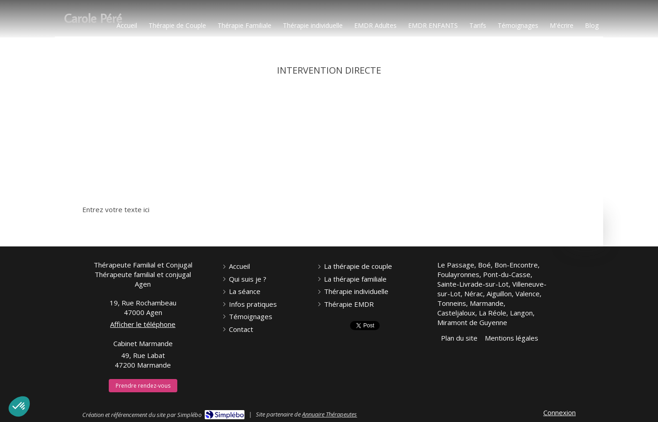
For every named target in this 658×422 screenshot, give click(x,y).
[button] (19, 406)
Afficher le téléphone (142, 324)
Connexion (559, 412)
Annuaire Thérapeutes (329, 414)
